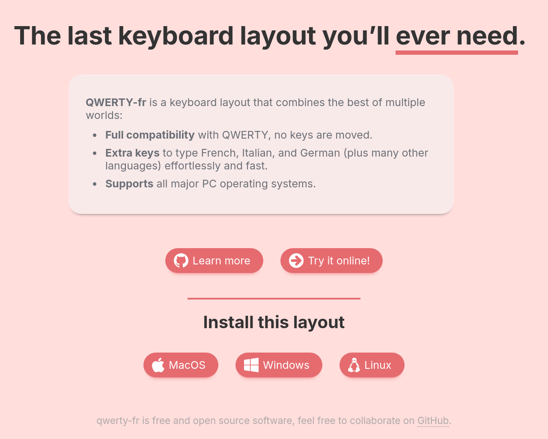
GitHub (433, 420)
